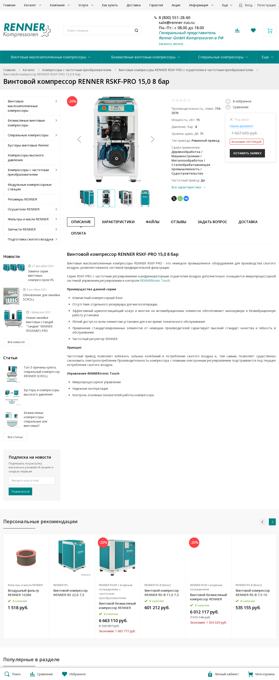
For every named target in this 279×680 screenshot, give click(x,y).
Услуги (83, 5)
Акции (176, 5)
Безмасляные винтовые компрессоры (143, 57)
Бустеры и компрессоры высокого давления (41, 392)
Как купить (110, 5)
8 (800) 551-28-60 (174, 17)
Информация (199, 5)
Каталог (30, 5)
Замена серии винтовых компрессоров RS (41, 275)
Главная (9, 5)
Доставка (134, 5)
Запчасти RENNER (22, 229)
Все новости (16, 342)
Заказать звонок (171, 44)
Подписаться (20, 491)
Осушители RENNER (24, 209)
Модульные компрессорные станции (30, 186)
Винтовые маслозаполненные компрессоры (48, 57)
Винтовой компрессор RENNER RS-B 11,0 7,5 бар (161, 592)
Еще (225, 5)
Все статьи (15, 437)
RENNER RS (60, 585)
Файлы (153, 221)
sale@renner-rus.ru (177, 22)
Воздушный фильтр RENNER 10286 (23, 592)
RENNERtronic (150, 280)
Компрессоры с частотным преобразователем (76, 70)
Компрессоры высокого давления (26, 157)
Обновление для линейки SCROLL (41, 297)
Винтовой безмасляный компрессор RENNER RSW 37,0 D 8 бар (208, 597)
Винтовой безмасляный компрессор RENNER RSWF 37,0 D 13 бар (117, 605)
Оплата (78, 233)
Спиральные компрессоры (220, 57)
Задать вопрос (212, 221)
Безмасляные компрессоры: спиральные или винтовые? (35, 419)
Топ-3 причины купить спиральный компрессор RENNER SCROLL (42, 371)
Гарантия (156, 5)
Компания (57, 5)
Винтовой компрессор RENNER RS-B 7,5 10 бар (253, 592)
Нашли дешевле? (242, 126)
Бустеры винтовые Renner (28, 145)
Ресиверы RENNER (22, 199)
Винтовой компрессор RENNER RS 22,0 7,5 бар (70, 592)
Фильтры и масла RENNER (28, 219)
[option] (26, 586)
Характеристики (118, 221)
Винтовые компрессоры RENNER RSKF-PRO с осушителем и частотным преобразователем (186, 70)
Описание (81, 221)
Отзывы (178, 221)
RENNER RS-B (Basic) (157, 585)
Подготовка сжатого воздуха (30, 239)
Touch (165, 280)
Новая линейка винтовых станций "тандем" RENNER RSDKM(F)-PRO (39, 324)
